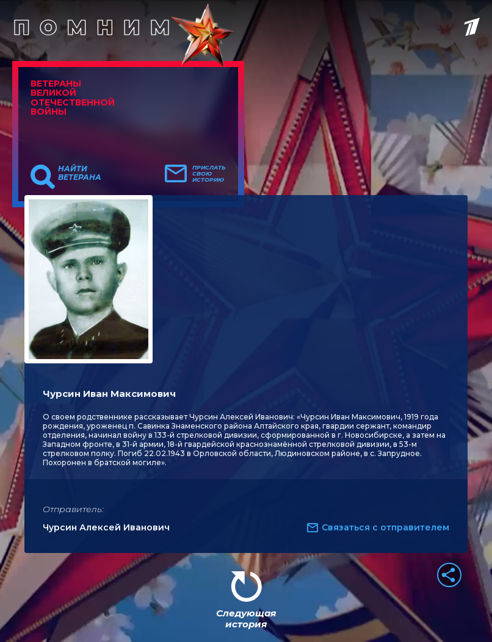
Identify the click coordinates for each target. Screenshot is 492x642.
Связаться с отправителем (385, 527)
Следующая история (246, 618)
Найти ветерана (79, 173)
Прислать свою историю (209, 174)
